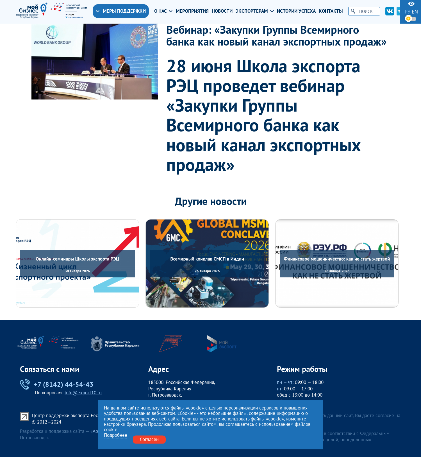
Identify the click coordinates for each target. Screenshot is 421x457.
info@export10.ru (83, 393)
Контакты (331, 11)
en (415, 11)
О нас (163, 11)
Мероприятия (192, 11)
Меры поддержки (120, 11)
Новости (222, 11)
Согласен (149, 439)
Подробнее (115, 435)
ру (407, 11)
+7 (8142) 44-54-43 (57, 384)
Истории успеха (296, 11)
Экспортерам (255, 11)
